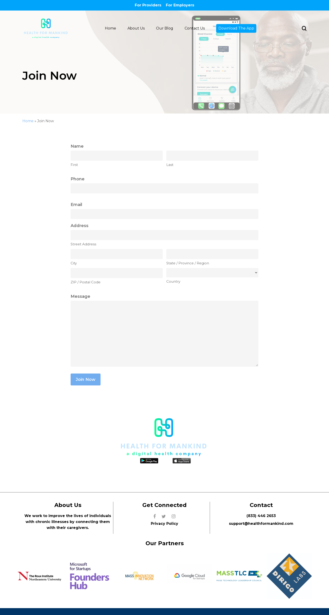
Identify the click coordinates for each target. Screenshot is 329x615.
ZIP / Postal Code (86, 282)
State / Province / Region (187, 263)
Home (28, 121)
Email (76, 204)
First (74, 165)
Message (80, 296)
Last (169, 165)
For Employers (180, 5)
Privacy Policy (164, 523)
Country (173, 281)
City (74, 263)
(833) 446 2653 (261, 516)
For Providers (148, 5)
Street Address (83, 244)
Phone (78, 179)
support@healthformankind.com (261, 523)
